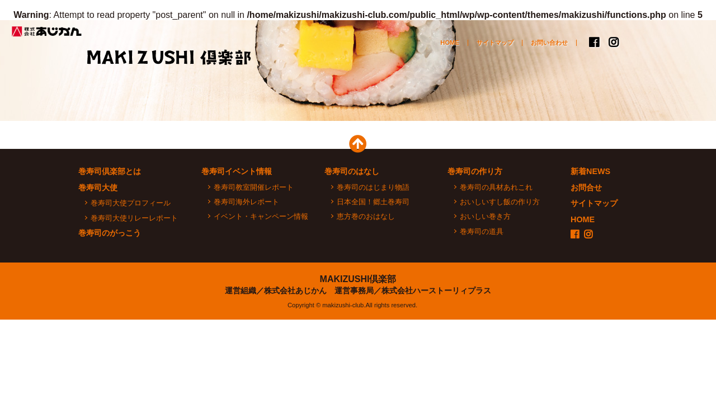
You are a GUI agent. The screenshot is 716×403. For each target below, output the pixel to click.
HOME (449, 42)
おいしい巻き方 (485, 216)
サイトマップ (495, 42)
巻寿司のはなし (402, 104)
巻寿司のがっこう (581, 104)
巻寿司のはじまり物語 (373, 187)
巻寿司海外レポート (246, 202)
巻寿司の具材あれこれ (496, 187)
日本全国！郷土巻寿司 (373, 202)
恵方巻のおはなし (366, 216)
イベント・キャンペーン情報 (261, 216)
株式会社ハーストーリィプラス (436, 290)
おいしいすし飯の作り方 (500, 202)
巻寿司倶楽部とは (109, 171)
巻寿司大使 (313, 104)
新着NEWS (590, 171)
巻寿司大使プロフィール (131, 203)
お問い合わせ (549, 42)
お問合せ (586, 187)
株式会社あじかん (47, 31)
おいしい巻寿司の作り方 (492, 104)
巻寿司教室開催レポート (254, 187)
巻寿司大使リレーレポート (134, 218)
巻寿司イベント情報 (236, 171)
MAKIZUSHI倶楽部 (358, 279)
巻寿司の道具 (481, 231)
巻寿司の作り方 (474, 171)
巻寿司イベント (223, 104)
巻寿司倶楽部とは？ (134, 104)
